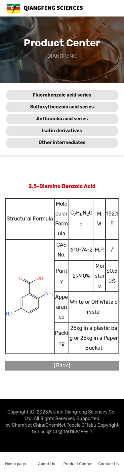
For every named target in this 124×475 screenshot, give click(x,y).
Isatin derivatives (62, 131)
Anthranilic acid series (62, 119)
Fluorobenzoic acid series (62, 95)
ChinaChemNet (49, 425)
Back (62, 365)
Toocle (74, 425)
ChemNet (22, 425)
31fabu (89, 425)
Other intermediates (62, 142)
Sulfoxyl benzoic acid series (62, 107)
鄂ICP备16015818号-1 (69, 432)
